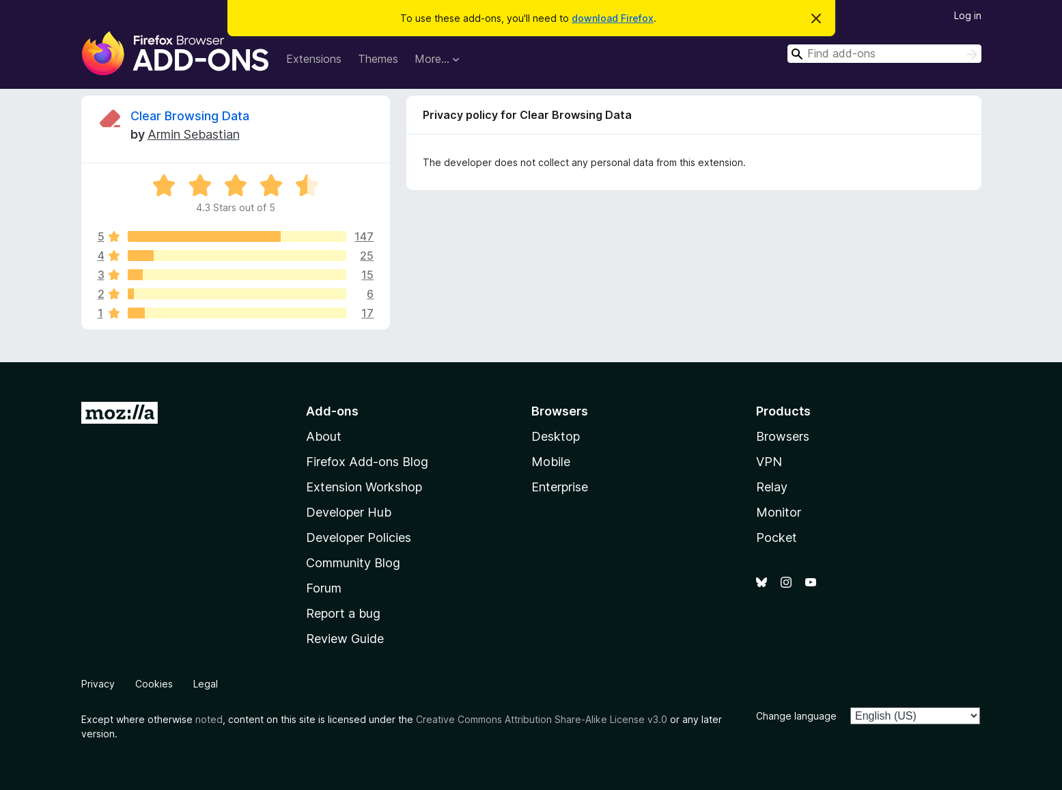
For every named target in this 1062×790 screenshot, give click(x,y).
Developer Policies (358, 537)
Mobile (550, 461)
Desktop (555, 436)
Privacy (98, 684)
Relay (771, 487)
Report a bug (343, 613)
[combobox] (884, 53)
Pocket (776, 537)
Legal (205, 684)
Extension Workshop (364, 487)
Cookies (154, 684)
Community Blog (353, 563)
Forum (323, 588)
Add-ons (332, 411)
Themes (378, 59)
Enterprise (559, 487)
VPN (769, 461)
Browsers (782, 436)
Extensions (313, 59)
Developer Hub (348, 512)
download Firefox (613, 18)
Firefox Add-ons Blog (367, 461)
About (323, 436)
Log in (967, 15)
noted (209, 719)
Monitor (778, 512)
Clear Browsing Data (189, 116)
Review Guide (345, 638)
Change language (796, 716)
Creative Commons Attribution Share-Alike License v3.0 (541, 719)
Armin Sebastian (194, 134)
